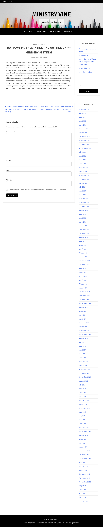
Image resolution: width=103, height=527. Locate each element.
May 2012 (82, 490)
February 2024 (84, 167)
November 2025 (84, 109)
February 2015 (84, 427)
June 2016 (82, 389)
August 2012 (83, 486)
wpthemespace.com (72, 523)
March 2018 (83, 319)
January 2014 (83, 447)
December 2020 (84, 261)
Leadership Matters (86, 68)
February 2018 (84, 323)
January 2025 (83, 133)
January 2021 (83, 257)
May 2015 (82, 416)
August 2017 (83, 338)
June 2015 (82, 412)
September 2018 (85, 303)
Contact (68, 31)
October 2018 (84, 299)
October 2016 (84, 373)
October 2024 (84, 144)
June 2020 (82, 268)
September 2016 (85, 377)
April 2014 (83, 443)
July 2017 (82, 342)
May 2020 (82, 272)
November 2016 (84, 369)
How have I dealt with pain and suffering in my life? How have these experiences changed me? (56, 109)
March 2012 (83, 497)
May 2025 (82, 121)
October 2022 (84, 206)
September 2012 (85, 482)
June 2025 (82, 117)
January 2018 (83, 327)
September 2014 (85, 431)
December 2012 (84, 474)
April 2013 (83, 462)
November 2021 (84, 230)
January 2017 (83, 365)
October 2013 (84, 455)
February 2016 (84, 400)
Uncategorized (40, 44)
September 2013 (85, 458)
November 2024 (84, 140)
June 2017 (82, 346)
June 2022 (82, 214)
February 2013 (84, 466)
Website (9, 180)
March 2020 (83, 280)
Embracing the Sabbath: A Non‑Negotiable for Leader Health (87, 61)
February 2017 (84, 361)
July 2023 (82, 187)
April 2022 (83, 222)
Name (8, 160)
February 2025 (84, 129)
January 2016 (83, 404)
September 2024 (85, 148)
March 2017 (83, 358)
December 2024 (84, 136)
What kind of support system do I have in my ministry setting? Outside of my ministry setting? (21, 109)
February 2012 (84, 501)
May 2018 (82, 311)
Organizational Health (87, 72)
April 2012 (83, 493)
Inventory (41, 31)
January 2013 (83, 470)
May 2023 (82, 191)
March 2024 (83, 164)
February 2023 (84, 199)
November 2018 (84, 296)
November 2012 (84, 478)
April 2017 (83, 354)
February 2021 (84, 253)
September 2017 (85, 334)
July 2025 (82, 113)
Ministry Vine (51, 14)
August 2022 (83, 210)
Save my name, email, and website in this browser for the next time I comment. (37, 190)
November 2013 (84, 451)
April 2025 (83, 125)
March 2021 (83, 249)
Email (8, 170)
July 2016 (82, 385)
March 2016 (83, 396)
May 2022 (82, 218)
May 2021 (82, 245)
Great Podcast (84, 55)
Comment (10, 132)
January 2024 (83, 171)
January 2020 (83, 288)
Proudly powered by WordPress (35, 523)
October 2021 (84, 233)
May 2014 (82, 439)
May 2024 (82, 156)
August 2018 (83, 307)
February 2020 (84, 284)
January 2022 (83, 226)
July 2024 (82, 152)
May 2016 (82, 393)
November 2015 (84, 408)
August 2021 (83, 237)
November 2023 (84, 175)
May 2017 (82, 350)
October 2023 (84, 179)
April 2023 (83, 195)
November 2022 (84, 202)
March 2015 (83, 424)
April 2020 (83, 276)
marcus (45, 57)
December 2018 (84, 292)
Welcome (28, 31)
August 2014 (83, 435)
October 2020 (84, 264)
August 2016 (83, 381)
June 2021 (82, 241)
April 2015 (83, 420)
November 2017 (84, 330)
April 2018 (83, 315)
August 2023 (83, 183)
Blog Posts (55, 31)
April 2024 (83, 160)
